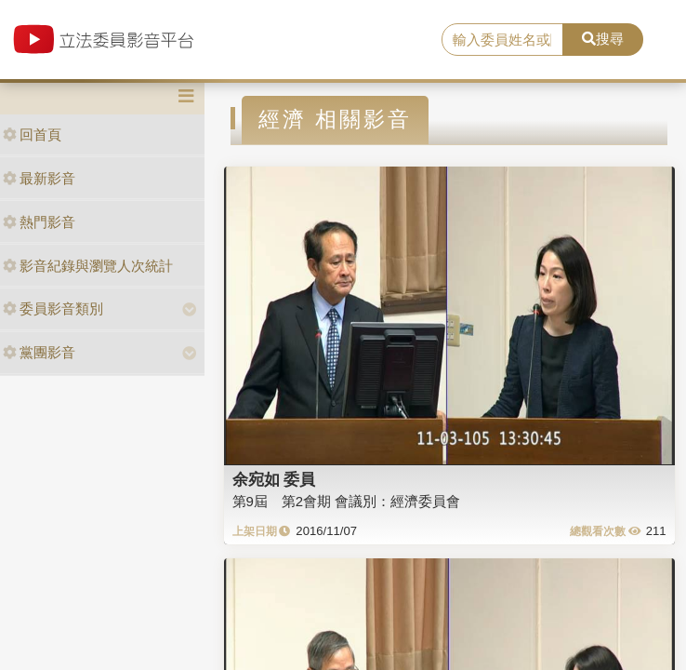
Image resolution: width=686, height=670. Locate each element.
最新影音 (39, 178)
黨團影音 (39, 352)
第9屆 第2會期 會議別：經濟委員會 (346, 501)
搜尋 (603, 39)
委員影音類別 (53, 308)
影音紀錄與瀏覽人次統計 (88, 266)
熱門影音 (39, 222)
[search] (502, 40)
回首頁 (32, 134)
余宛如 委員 (274, 479)
